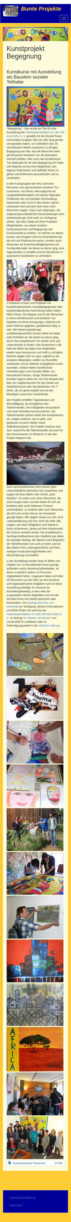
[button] (8, 34)
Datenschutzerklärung (22, 1197)
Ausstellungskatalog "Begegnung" (29, 1163)
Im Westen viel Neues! (37, 617)
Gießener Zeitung (48, 625)
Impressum (16, 1205)
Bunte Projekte (41, 9)
